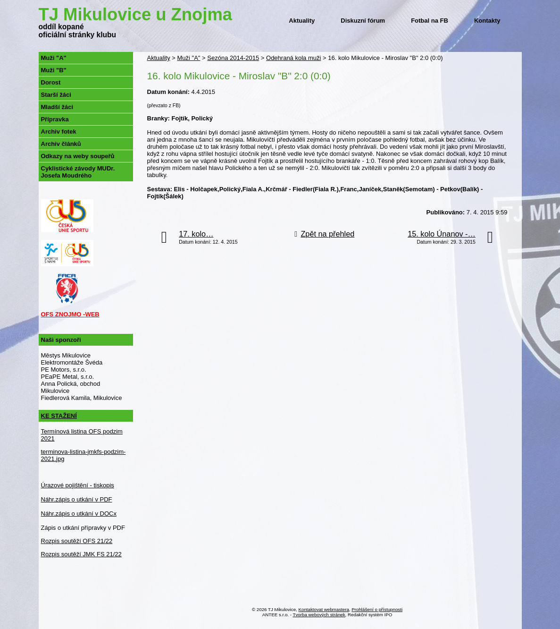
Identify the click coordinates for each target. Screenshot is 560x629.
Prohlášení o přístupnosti (376, 609)
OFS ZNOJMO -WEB (70, 314)
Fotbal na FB (429, 20)
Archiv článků (61, 143)
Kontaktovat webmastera (324, 609)
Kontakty (487, 20)
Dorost (51, 82)
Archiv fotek (58, 131)
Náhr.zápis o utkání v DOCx (79, 513)
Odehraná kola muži (293, 57)
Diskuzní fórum (363, 20)
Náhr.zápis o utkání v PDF (76, 499)
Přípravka (55, 119)
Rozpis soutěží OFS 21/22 (77, 540)
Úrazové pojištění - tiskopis (77, 485)
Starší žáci (56, 94)
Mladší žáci (57, 106)
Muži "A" (188, 57)
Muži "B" (54, 70)
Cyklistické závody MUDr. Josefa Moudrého (78, 172)
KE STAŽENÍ (59, 415)
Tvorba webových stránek (319, 614)
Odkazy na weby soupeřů (78, 156)
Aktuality (302, 20)
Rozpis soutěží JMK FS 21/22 (81, 554)
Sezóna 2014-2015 (233, 57)
